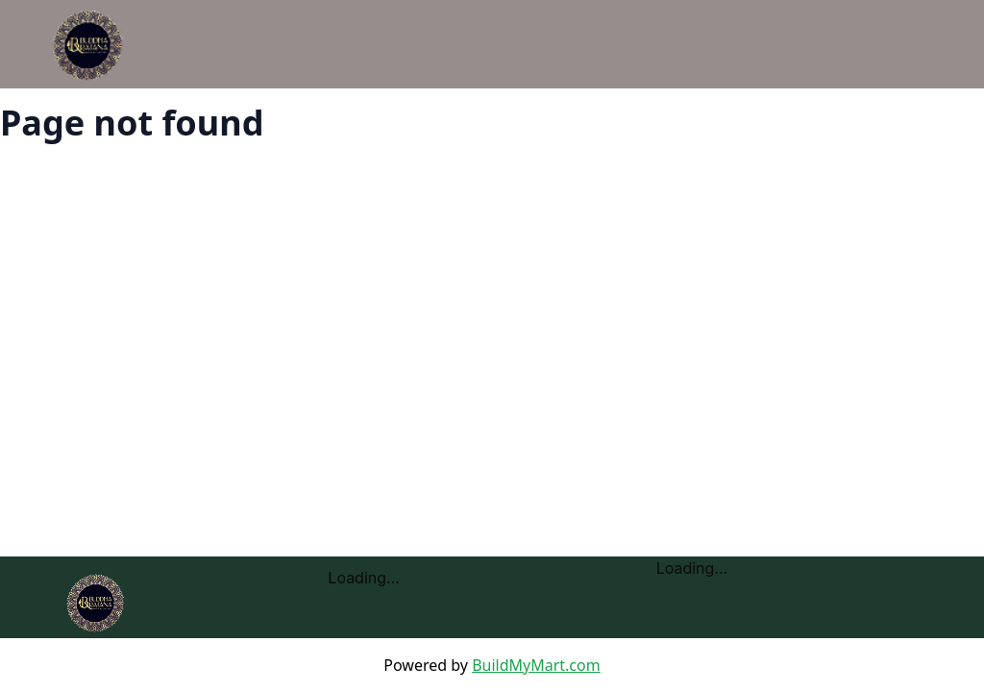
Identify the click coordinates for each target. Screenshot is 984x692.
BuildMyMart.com (536, 665)
